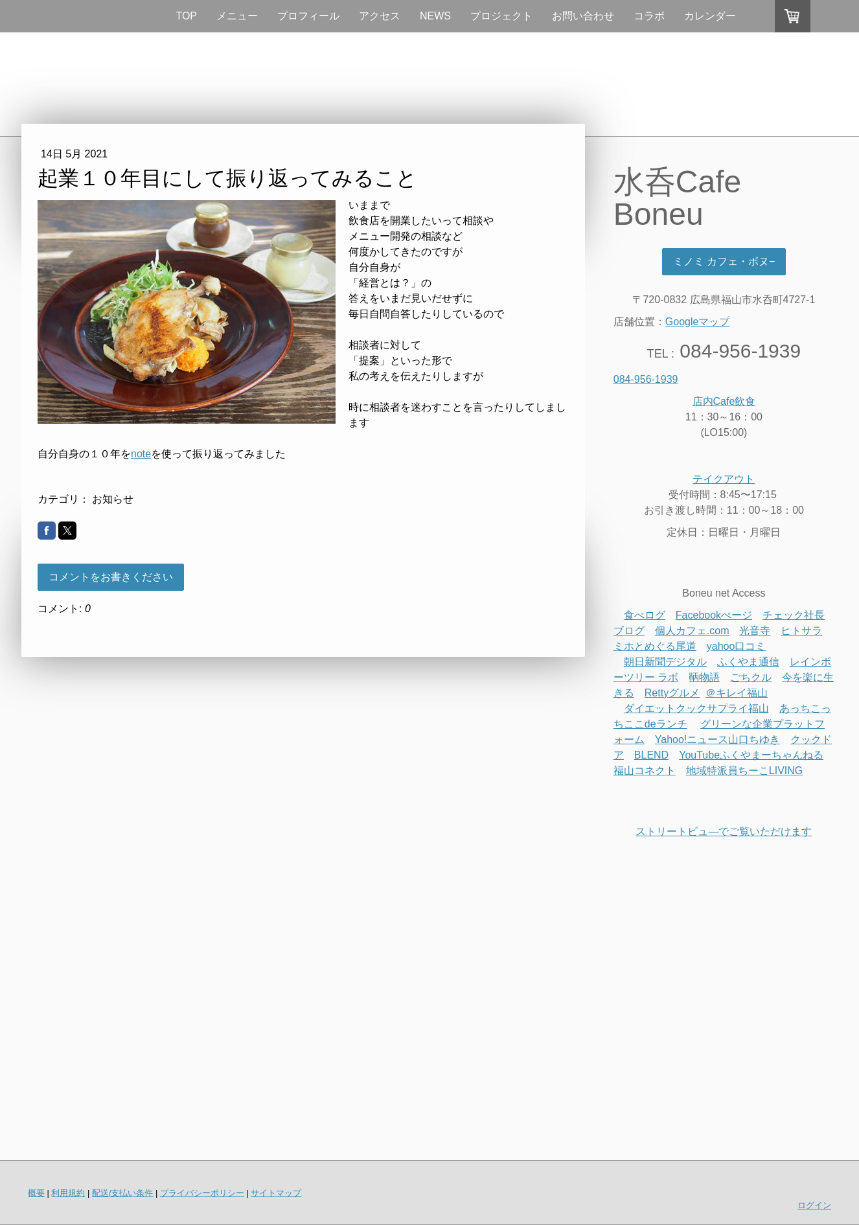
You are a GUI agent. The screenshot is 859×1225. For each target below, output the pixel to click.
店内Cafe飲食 (724, 401)
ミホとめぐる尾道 (654, 646)
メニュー (237, 15)
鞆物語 (704, 677)
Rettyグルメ (672, 692)
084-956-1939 (645, 379)
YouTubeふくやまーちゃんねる (751, 755)
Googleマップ (697, 321)
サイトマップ (276, 1193)
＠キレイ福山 (736, 692)
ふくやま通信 (748, 661)
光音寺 (754, 630)
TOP (186, 15)
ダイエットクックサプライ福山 (696, 708)
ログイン (814, 1205)
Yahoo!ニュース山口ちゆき (718, 739)
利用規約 (68, 1193)
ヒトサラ (801, 630)
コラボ (649, 15)
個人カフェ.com (692, 630)
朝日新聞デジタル (665, 661)
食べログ (644, 615)
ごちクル (751, 677)
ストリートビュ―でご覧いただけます (724, 831)
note (141, 453)
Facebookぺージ (714, 615)
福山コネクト (644, 770)
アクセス (379, 15)
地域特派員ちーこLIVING (744, 770)
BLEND (651, 755)
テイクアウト (724, 479)
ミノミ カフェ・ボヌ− (724, 261)
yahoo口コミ (736, 646)
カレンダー (710, 15)
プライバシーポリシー (202, 1193)
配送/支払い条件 (123, 1193)
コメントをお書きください (111, 576)
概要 (36, 1193)
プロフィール (308, 15)
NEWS (435, 15)
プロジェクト (501, 15)
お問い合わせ (583, 15)
